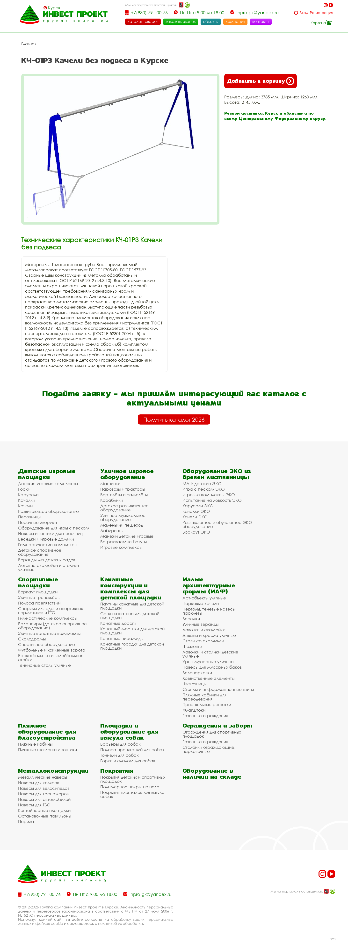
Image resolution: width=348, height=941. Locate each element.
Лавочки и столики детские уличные (210, 654)
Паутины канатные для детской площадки (132, 606)
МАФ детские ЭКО (202, 483)
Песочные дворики (37, 522)
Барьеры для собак (120, 744)
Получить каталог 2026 (174, 419)
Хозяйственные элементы (208, 678)
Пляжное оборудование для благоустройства (47, 731)
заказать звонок (181, 21)
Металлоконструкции (53, 771)
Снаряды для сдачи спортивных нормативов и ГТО (50, 610)
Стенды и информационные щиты (218, 689)
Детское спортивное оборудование (39, 552)
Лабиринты (111, 531)
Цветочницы (194, 684)
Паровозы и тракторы (122, 489)
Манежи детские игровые (126, 536)
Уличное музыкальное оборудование (122, 517)
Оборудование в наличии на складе (211, 774)
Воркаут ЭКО (196, 532)
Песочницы (29, 517)
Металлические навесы (42, 777)
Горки (24, 489)
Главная (28, 43)
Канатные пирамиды (121, 638)
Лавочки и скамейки (203, 630)
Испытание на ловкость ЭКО (212, 500)
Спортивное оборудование (46, 644)
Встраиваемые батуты (123, 542)
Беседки (191, 619)
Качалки (26, 500)
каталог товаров (143, 21)
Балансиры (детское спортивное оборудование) (52, 626)
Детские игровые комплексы (48, 483)
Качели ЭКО (195, 517)
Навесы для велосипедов (43, 788)
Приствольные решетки (206, 704)
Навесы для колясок (38, 783)
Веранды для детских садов (46, 560)
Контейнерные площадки (44, 810)
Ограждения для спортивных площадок (211, 734)
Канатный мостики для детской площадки (132, 631)
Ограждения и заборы (217, 725)
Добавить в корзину (260, 81)
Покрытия (116, 771)
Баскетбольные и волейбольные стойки (51, 657)
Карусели (28, 495)
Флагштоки (193, 710)
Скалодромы (32, 639)
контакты (260, 21)
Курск (54, 7)
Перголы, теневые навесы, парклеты (209, 611)
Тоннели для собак (119, 755)
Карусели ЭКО (197, 506)
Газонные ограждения (205, 716)
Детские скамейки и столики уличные (48, 567)
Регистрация (321, 13)
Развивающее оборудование (48, 511)
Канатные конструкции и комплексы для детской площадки (130, 588)
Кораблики (111, 500)
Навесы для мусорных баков (212, 667)
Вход (304, 13)
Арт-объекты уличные (204, 598)
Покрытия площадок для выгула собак (132, 794)
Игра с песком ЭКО (203, 489)
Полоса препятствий (39, 603)
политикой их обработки (120, 923)
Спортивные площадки (38, 582)
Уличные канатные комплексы (49, 633)
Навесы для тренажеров (43, 794)
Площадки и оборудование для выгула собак (129, 731)
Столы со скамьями (203, 641)
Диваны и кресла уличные (209, 635)
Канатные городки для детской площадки (132, 646)
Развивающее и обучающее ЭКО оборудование (217, 524)
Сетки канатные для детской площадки (129, 615)
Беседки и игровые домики (46, 539)
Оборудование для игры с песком (53, 528)
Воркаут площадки (38, 592)
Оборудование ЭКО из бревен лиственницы (216, 474)
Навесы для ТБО (34, 805)
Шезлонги (192, 646)
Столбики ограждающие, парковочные (208, 749)
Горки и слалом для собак (127, 761)
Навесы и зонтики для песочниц (50, 533)
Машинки (110, 483)
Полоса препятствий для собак (132, 750)
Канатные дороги (118, 623)
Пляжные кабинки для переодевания (204, 697)
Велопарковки (197, 673)
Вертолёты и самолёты (124, 495)
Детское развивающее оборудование (124, 508)
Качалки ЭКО (196, 511)
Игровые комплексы (121, 547)
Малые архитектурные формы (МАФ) (208, 585)
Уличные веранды (200, 624)
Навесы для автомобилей (44, 799)
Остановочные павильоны (44, 816)
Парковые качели (200, 603)
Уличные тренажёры (39, 597)
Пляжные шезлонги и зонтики (47, 750)
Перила (26, 821)
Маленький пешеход (121, 525)
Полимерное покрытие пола (130, 787)
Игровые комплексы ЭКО (208, 495)
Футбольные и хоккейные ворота (51, 650)
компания (235, 21)
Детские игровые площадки (46, 474)
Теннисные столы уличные (44, 665)
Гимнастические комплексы (47, 545)
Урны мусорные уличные (208, 661)
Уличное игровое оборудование (127, 474)
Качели (25, 506)
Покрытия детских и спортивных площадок (132, 779)
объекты (210, 21)
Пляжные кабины (35, 744)
